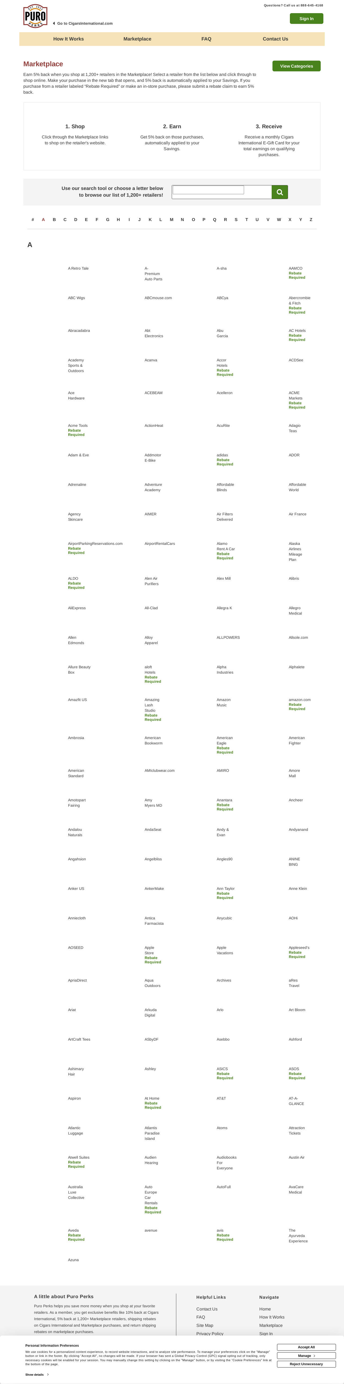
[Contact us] (275, 39)
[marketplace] (137, 39)
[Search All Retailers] (208, 190)
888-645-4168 (312, 5)
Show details (34, 1374)
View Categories (296, 66)
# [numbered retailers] (33, 219)
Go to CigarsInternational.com (85, 23)
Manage (306, 1355)
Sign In (307, 18)
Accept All (306, 1347)
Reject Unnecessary (306, 1364)
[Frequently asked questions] (206, 39)
